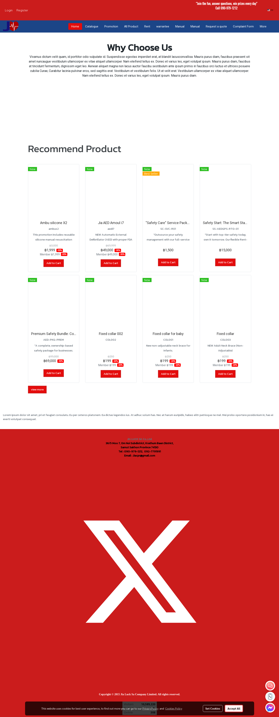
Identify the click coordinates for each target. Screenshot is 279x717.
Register (22, 10)
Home (75, 26)
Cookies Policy (173, 708)
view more (37, 390)
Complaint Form (243, 26)
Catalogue (91, 26)
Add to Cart (53, 263)
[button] (272, 26)
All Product (131, 26)
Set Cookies (212, 708)
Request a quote (216, 26)
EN (270, 10)
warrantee (162, 26)
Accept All (234, 708)
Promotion (111, 26)
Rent (147, 26)
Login (9, 10)
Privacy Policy (150, 708)
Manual (179, 26)
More (263, 26)
